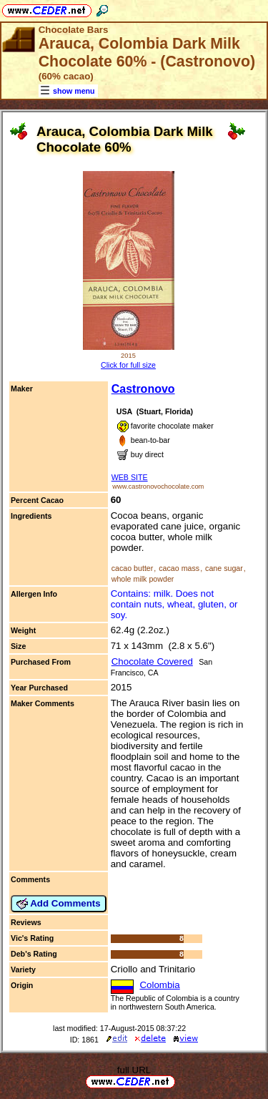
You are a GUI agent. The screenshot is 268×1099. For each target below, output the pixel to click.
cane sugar (224, 568)
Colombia (159, 985)
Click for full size (128, 365)
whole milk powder (142, 579)
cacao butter (132, 568)
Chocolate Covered (152, 661)
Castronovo (143, 389)
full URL (134, 1070)
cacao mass (179, 568)
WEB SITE (129, 477)
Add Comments (58, 903)
